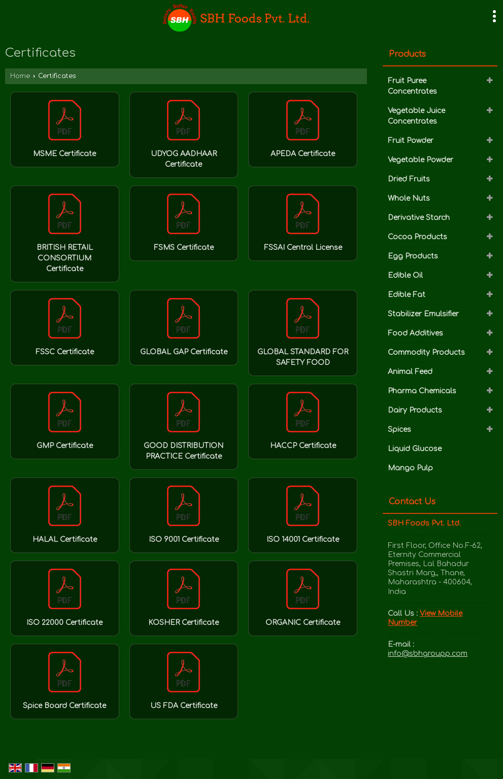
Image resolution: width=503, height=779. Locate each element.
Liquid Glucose (415, 449)
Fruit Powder (410, 140)
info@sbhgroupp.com (427, 653)
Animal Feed (410, 372)
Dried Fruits (409, 179)
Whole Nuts (409, 198)
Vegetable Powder (420, 160)
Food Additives (415, 333)
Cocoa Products (417, 237)
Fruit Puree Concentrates (412, 86)
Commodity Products (426, 352)
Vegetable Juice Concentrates (416, 116)
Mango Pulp (410, 468)
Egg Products (413, 256)
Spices (399, 429)
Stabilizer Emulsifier (423, 314)
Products (407, 54)
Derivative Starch (419, 217)
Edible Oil (405, 275)
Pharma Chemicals (422, 391)
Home (20, 76)
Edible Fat (406, 295)
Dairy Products (415, 410)
